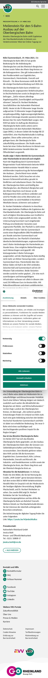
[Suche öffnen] (38, 6)
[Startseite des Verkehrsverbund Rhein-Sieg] (8, 8)
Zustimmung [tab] (8, 298)
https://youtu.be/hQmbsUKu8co (22, 519)
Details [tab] (24, 298)
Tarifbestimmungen (32, 632)
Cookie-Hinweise (9, 632)
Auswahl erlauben (24, 378)
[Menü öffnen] (43, 6)
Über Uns (7, 614)
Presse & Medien (10, 618)
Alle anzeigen (12, 550)
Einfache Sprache (38, 1)
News (8, 16)
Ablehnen (24, 385)
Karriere (6, 621)
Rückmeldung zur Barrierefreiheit (32, 636)
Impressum (29, 629)
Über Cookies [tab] (39, 298)
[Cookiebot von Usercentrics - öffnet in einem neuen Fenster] (35, 291)
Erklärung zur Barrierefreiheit (9, 636)
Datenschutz (7, 629)
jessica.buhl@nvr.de (12, 542)
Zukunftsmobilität (10, 610)
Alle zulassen (24, 371)
